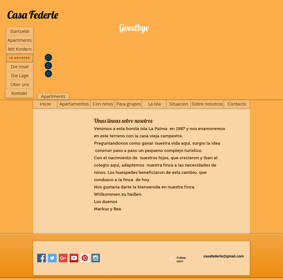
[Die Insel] (19, 66)
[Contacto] (237, 104)
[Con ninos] (103, 104)
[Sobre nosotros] (207, 104)
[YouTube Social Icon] (74, 258)
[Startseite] (19, 31)
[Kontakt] (19, 93)
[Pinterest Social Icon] (84, 258)
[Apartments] (19, 40)
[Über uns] (19, 84)
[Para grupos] (128, 104)
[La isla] (154, 104)
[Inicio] (45, 104)
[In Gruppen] (19, 58)
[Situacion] (178, 104)
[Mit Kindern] (19, 49)
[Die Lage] (19, 75)
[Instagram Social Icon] (95, 258)
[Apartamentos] (74, 104)
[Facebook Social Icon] (41, 258)
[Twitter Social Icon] (52, 258)
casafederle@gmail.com (223, 256)
